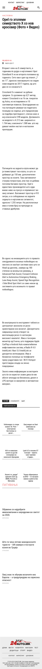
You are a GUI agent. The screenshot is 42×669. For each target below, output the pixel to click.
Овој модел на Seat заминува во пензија (31, 426)
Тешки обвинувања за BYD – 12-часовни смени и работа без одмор (30, 478)
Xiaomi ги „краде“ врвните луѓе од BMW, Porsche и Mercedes (11, 478)
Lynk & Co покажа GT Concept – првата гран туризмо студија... (30, 454)
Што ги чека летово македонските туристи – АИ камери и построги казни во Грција (19, 545)
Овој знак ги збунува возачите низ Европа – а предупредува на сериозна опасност (21, 577)
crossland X (15, 401)
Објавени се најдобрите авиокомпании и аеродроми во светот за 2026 (21, 512)
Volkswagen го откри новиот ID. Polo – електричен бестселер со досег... (11, 428)
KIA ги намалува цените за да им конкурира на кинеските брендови (11, 454)
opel (23, 401)
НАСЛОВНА (7, 15)
